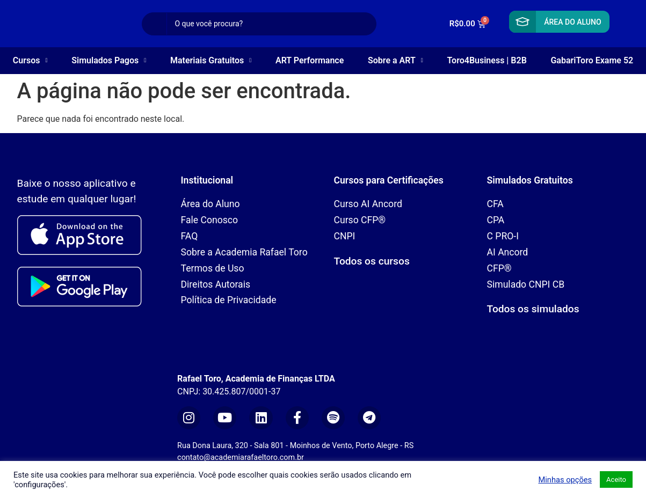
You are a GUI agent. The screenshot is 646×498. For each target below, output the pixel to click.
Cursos (30, 60)
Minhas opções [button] (565, 480)
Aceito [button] (616, 479)
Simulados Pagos (108, 60)
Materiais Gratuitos (210, 60)
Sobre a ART (395, 60)
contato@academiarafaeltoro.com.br (240, 457)
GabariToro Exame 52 (591, 60)
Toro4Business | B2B (487, 60)
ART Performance (309, 60)
